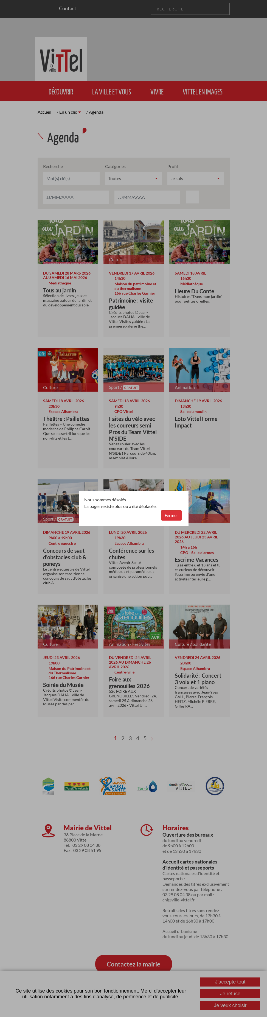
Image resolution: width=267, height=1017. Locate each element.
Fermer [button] (171, 515)
